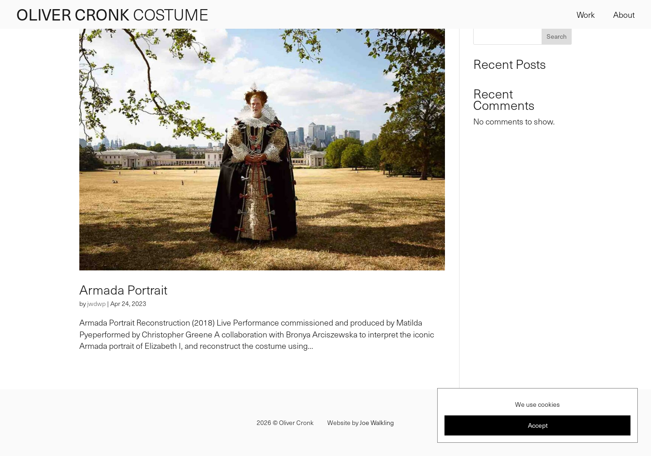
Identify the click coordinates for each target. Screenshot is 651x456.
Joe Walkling (377, 422)
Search (557, 36)
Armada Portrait (123, 289)
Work (586, 14)
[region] (537, 415)
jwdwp (96, 303)
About (624, 14)
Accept (538, 425)
